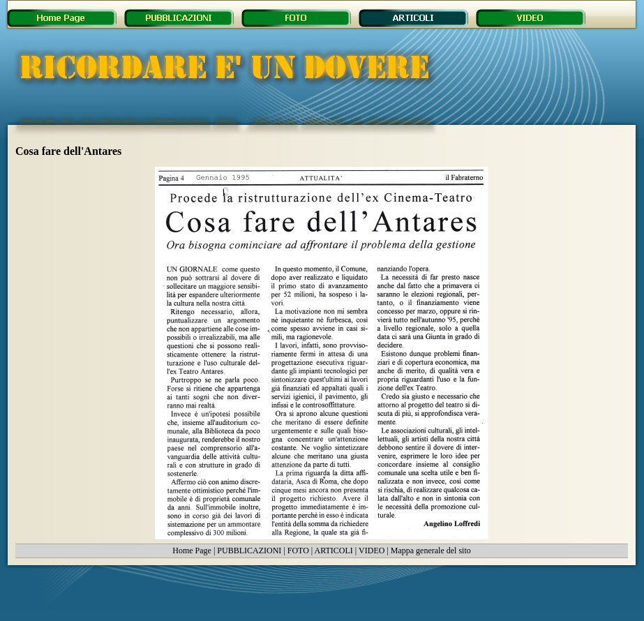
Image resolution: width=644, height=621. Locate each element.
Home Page (191, 550)
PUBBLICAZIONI (249, 550)
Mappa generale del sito (431, 550)
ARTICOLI (334, 550)
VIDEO (371, 550)
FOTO (298, 550)
